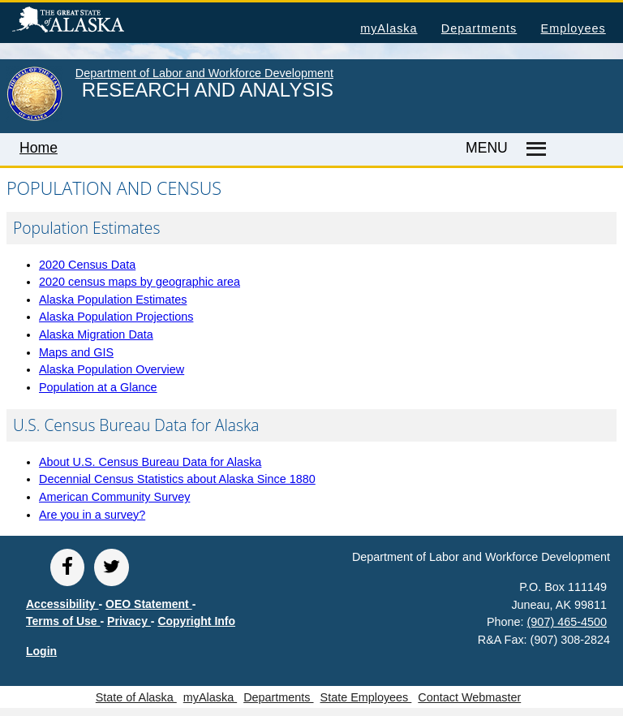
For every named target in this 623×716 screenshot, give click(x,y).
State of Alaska (94, 21)
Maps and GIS (76, 352)
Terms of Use (63, 621)
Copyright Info (196, 621)
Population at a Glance (98, 387)
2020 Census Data (87, 264)
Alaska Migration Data (96, 334)
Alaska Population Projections (116, 316)
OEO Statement (148, 603)
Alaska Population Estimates (113, 299)
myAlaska (388, 28)
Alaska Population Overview (111, 369)
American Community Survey (114, 496)
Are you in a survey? (92, 514)
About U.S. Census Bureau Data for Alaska (150, 461)
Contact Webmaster (469, 697)
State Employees (366, 697)
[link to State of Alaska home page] (34, 117)
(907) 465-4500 (567, 621)
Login (41, 651)
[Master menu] (534, 149)
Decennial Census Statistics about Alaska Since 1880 (177, 478)
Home (38, 148)
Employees (573, 28)
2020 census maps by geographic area (139, 281)
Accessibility (62, 603)
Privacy (129, 621)
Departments (479, 28)
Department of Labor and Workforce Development (204, 73)
